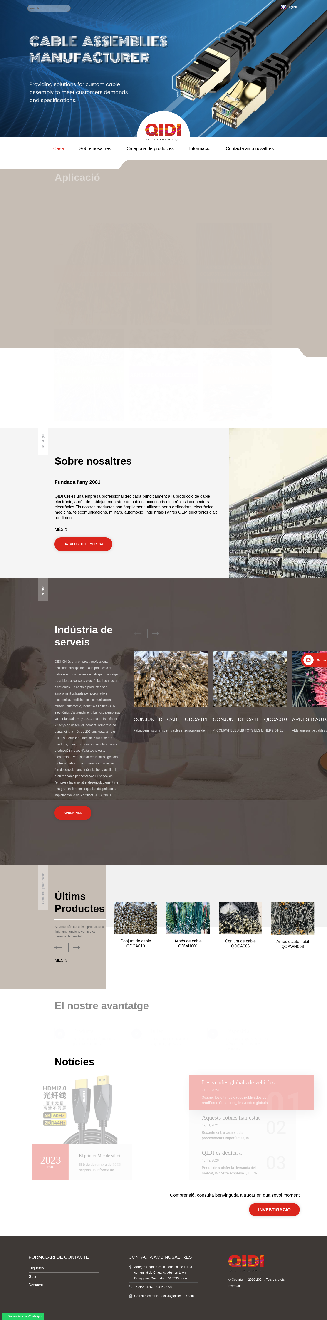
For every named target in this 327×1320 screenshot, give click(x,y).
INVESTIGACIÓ (274, 1209)
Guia (32, 1276)
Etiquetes (36, 1268)
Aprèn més (73, 813)
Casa (58, 148)
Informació (199, 148)
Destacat (36, 1285)
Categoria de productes (150, 148)
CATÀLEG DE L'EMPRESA (83, 544)
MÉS (61, 529)
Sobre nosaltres (95, 148)
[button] (137, 633)
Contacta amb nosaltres (250, 148)
